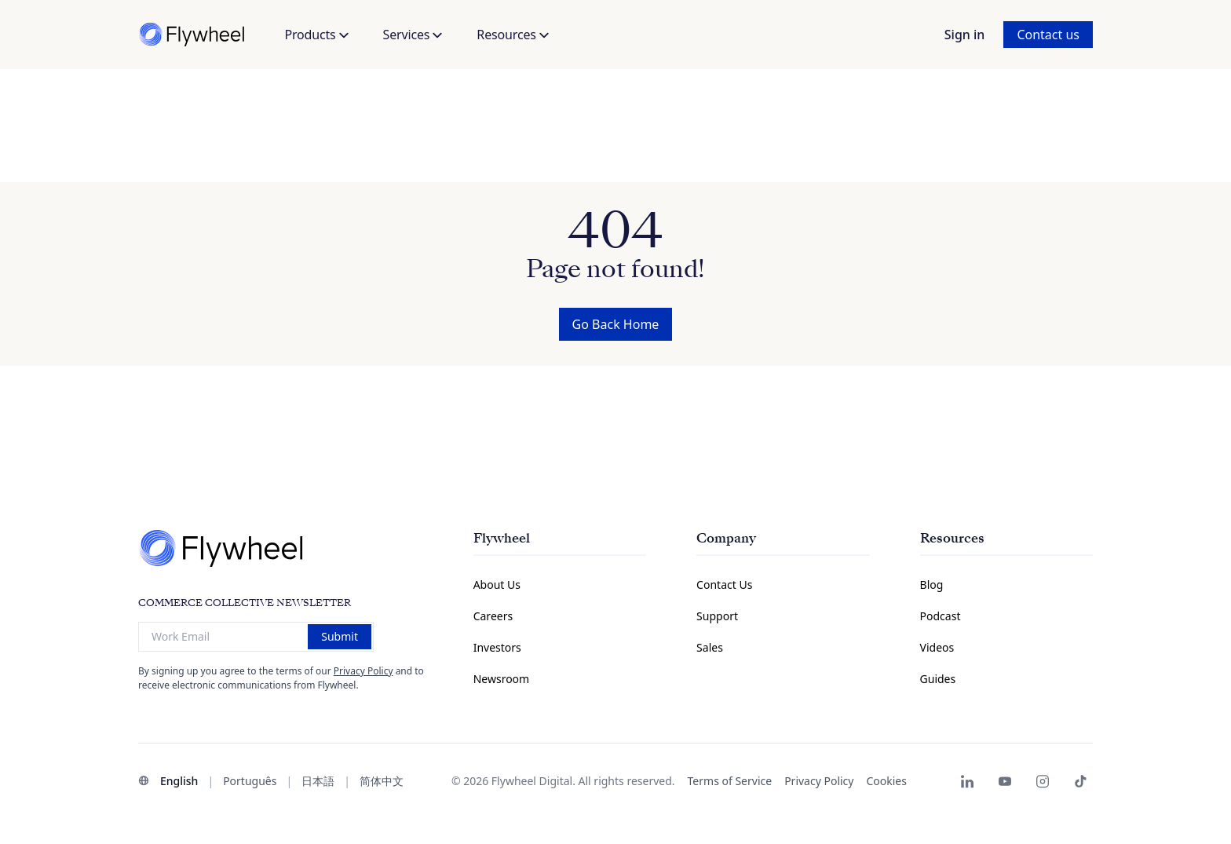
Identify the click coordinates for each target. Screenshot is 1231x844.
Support (717, 615)
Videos (937, 647)
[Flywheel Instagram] (1042, 781)
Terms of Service (730, 780)
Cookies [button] (886, 780)
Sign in (964, 34)
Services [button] (413, 34)
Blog (932, 584)
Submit (339, 636)
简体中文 (382, 780)
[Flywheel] (193, 34)
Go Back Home (615, 324)
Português (249, 780)
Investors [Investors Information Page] (497, 647)
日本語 (317, 780)
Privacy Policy (363, 671)
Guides (938, 678)
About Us (497, 584)
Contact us (1048, 34)
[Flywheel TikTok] (1080, 781)
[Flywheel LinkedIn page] (967, 781)
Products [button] (316, 34)
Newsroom (501, 678)
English (179, 780)
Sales (709, 647)
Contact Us (724, 584)
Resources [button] (512, 34)
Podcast (940, 615)
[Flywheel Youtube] (1004, 781)
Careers (493, 615)
